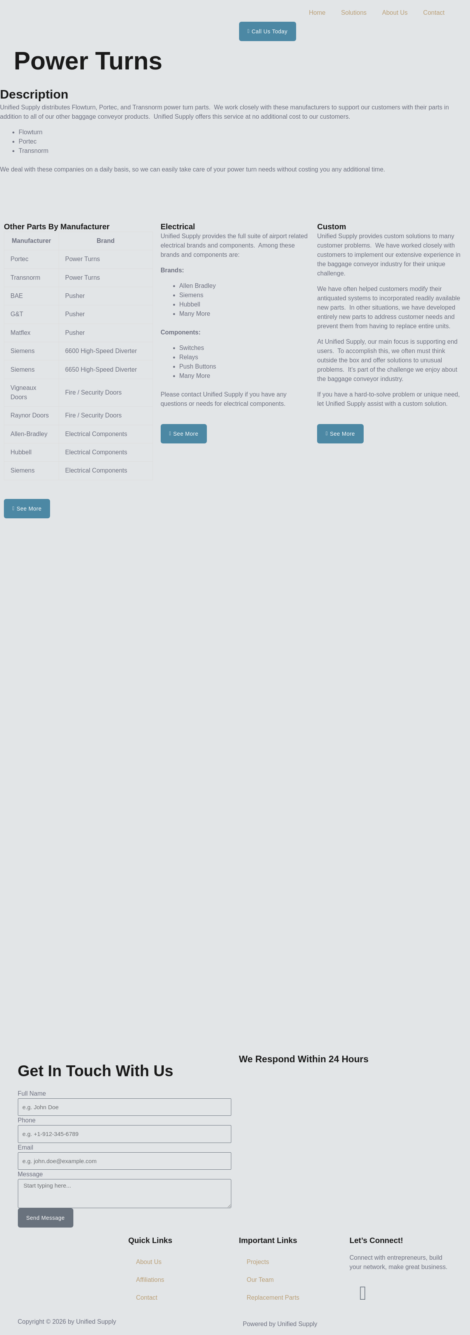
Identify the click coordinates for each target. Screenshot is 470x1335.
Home (317, 12)
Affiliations (150, 1279)
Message (30, 1174)
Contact (433, 12)
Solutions (354, 12)
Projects (258, 1262)
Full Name (32, 1093)
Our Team (260, 1279)
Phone (27, 1120)
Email (25, 1147)
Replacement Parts (273, 1297)
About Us (395, 12)
